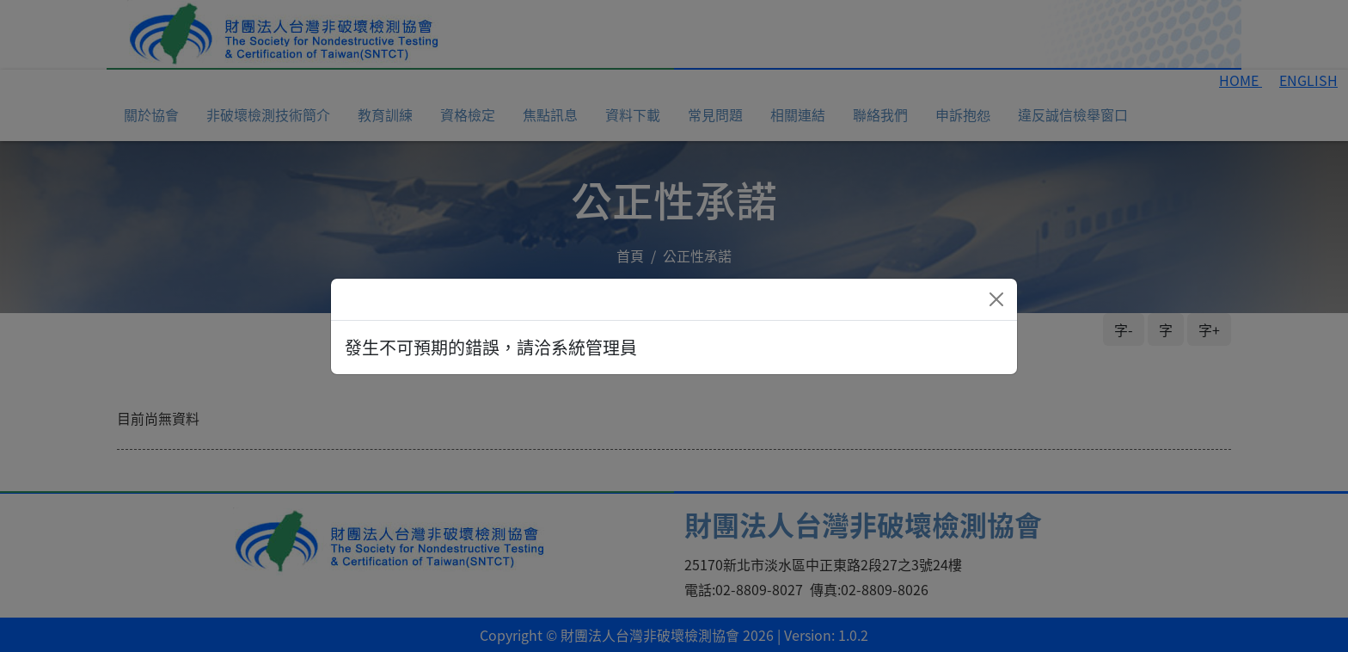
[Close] (996, 299)
